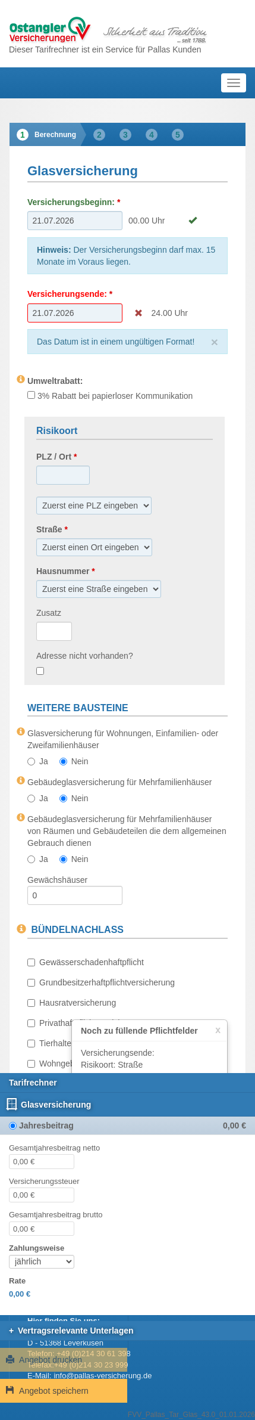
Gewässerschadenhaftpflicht (85, 962)
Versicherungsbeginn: (71, 202)
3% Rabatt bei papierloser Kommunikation (110, 396)
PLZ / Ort (53, 456)
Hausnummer (62, 571)
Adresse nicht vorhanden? (84, 656)
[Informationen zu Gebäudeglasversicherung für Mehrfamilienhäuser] (20, 780)
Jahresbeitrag (46, 1125)
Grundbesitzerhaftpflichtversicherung (101, 982)
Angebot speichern (47, 1391)
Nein (74, 761)
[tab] (45, 135)
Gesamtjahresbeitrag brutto (56, 1214)
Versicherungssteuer (44, 1181)
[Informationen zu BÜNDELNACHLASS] (21, 929)
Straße (49, 529)
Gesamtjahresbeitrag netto (54, 1147)
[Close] (214, 342)
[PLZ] (63, 475)
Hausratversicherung (71, 1002)
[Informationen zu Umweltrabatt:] (20, 379)
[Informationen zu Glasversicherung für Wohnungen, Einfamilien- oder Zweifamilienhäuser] (20, 731)
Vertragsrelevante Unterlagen (76, 1330)
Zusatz (48, 613)
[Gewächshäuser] (74, 895)
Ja (37, 761)
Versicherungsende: (67, 294)
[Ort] (94, 505)
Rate (17, 1280)
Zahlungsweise (36, 1248)
